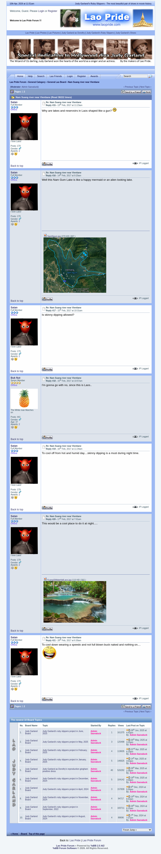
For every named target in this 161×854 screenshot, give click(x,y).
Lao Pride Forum (18, 82)
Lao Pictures (54, 33)
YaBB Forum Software (65, 848)
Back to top (17, 165)
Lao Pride (29, 33)
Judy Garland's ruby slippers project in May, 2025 (65, 742)
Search (41, 76)
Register (52, 11)
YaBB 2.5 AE (97, 845)
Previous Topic (131, 87)
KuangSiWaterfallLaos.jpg (57, 580)
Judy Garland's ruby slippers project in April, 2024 (65, 789)
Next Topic (145, 87)
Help (30, 76)
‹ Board (23, 834)
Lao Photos (41, 33)
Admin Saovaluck (30, 87)
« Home (14, 834)
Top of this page (37, 834)
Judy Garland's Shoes (126, 33)
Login (41, 11)
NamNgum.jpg (52, 236)
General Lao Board (57, 82)
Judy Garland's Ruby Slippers (100, 33)
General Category (36, 82)
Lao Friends (56, 76)
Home (20, 76)
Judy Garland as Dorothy (73, 33)
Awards (94, 76)
